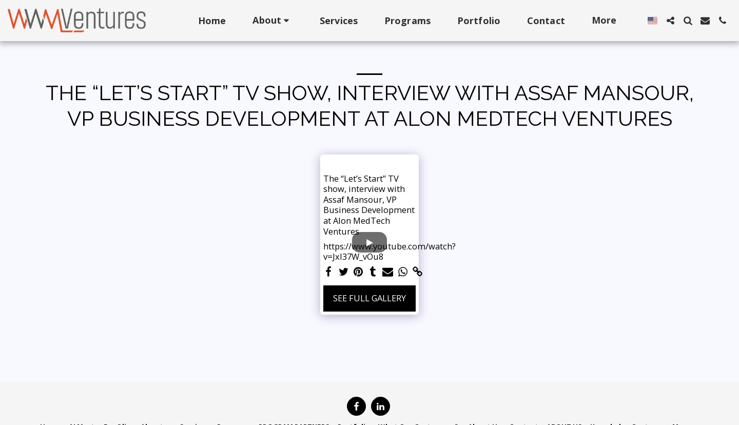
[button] (273, 20)
